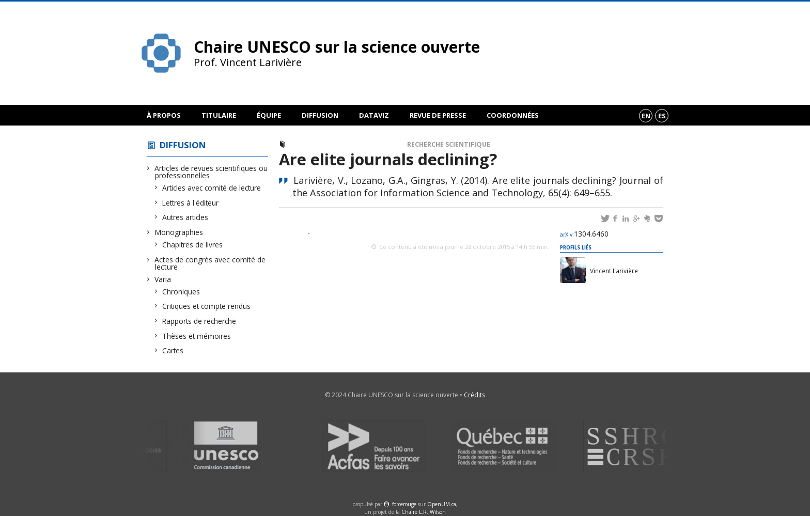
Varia (163, 279)
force (404, 504)
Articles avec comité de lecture (212, 188)
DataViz (374, 115)
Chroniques (181, 291)
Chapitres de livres (193, 244)
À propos (164, 115)
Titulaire (218, 115)
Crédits (474, 394)
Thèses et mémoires (197, 336)
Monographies (179, 232)
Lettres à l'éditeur (191, 203)
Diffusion (320, 115)
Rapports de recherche (199, 321)
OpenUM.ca (441, 504)
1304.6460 (584, 234)
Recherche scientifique (448, 144)
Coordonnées (513, 115)
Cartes (173, 350)
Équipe (269, 115)
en (646, 115)
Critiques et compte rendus (207, 306)
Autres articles (185, 217)
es (662, 115)
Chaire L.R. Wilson (423, 511)
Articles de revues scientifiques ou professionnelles (211, 171)
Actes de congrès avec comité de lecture (210, 263)
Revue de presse (438, 115)
